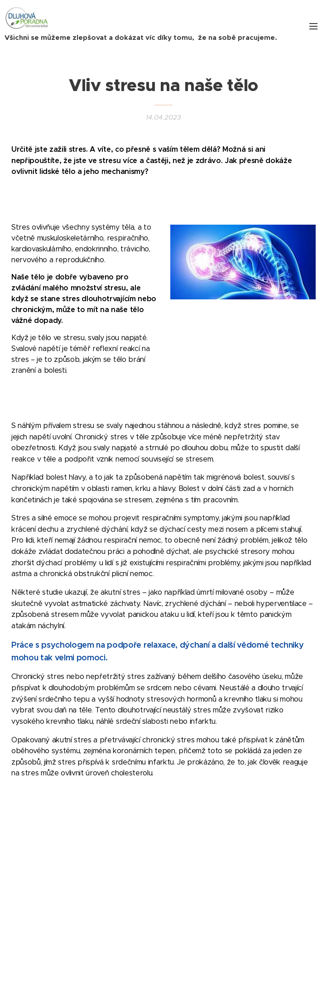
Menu (313, 26)
